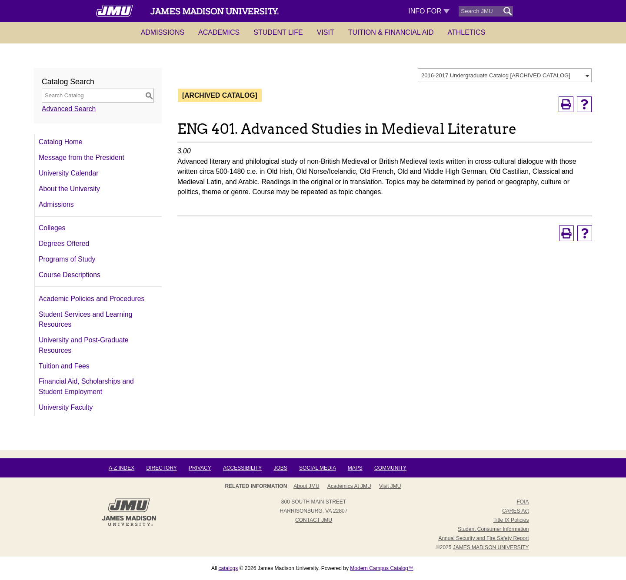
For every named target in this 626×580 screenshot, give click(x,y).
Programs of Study (67, 259)
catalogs (228, 568)
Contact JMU (313, 520)
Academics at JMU (349, 486)
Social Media (317, 468)
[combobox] (505, 75)
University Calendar (68, 173)
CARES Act (515, 511)
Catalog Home (61, 142)
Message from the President (81, 157)
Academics (219, 32)
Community (390, 468)
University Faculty (66, 407)
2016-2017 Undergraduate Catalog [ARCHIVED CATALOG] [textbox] (495, 75)
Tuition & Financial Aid (391, 32)
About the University (69, 188)
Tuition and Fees (64, 366)
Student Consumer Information (493, 529)
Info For (429, 11)
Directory (162, 468)
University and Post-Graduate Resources (84, 345)
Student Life (278, 32)
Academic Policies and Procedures (91, 298)
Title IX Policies (511, 520)
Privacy (200, 468)
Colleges (52, 228)
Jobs (280, 468)
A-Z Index (121, 468)
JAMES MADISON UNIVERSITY (491, 547)
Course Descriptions (69, 274)
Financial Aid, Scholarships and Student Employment (86, 386)
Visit (325, 32)
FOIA (522, 502)
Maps (355, 468)
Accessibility (242, 468)
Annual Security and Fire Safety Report (483, 538)
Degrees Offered (64, 243)
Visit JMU (390, 486)
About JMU (306, 486)
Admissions (162, 32)
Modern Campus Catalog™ (381, 568)
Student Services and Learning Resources (85, 319)
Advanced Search (69, 109)
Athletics (467, 32)
